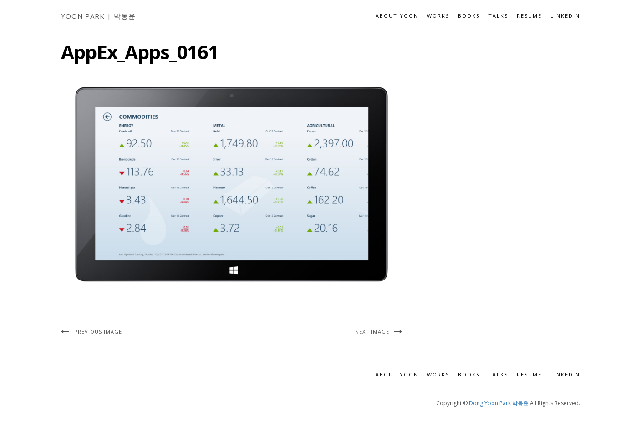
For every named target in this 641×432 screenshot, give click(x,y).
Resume (529, 15)
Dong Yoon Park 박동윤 (499, 403)
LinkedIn (565, 15)
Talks (498, 15)
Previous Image (98, 331)
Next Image (372, 331)
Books (469, 15)
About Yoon (397, 15)
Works (438, 15)
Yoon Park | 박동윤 (98, 15)
